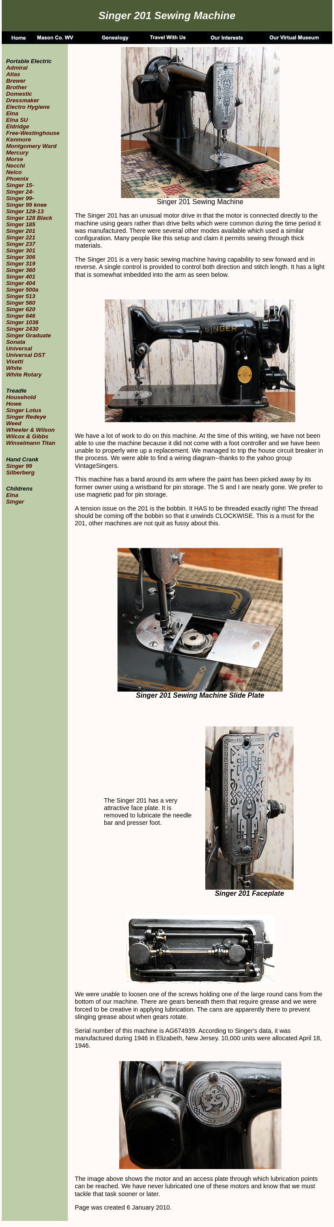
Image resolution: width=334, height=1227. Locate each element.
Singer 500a (22, 289)
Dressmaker (22, 100)
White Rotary (24, 374)
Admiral (16, 67)
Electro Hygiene (28, 107)
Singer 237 (20, 244)
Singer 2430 (22, 329)
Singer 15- (20, 185)
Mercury (17, 152)
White (14, 368)
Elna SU (17, 120)
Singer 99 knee (26, 205)
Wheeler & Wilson (30, 430)
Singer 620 (20, 309)
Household (21, 397)
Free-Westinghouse (33, 133)
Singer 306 (20, 257)
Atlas (13, 74)
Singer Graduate (28, 335)
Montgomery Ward (31, 146)
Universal (19, 348)
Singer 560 (20, 302)
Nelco (14, 172)
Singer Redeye (26, 416)
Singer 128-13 (24, 211)
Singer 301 (20, 250)
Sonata (15, 342)
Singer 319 (20, 263)
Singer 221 (20, 237)
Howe (13, 403)
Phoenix (17, 178)
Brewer (16, 80)
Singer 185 (20, 224)
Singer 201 (20, 231)
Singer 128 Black (29, 218)
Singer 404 (20, 283)
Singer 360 (20, 270)
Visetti (14, 361)
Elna (12, 113)
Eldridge (17, 126)
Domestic (19, 94)
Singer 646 (20, 316)
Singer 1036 (22, 322)
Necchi (15, 165)
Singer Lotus (23, 410)
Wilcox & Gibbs (27, 436)
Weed (13, 423)
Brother (16, 87)
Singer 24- (20, 191)
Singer (15, 501)
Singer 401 (20, 276)
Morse (14, 159)
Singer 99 (19, 198)
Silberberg (20, 472)
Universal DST (25, 355)
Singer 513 (20, 296)
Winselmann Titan (30, 443)
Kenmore (18, 139)
